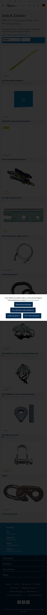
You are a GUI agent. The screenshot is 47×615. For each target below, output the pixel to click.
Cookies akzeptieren (13, 316)
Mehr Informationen (33, 300)
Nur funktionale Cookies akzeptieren (23, 310)
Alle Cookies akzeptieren (32, 316)
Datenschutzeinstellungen (23, 304)
